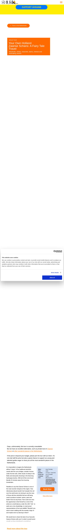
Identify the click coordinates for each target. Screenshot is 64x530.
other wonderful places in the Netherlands (28, 451)
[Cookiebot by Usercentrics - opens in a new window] (55, 251)
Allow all (52, 277)
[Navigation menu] (61, 2)
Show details (55, 272)
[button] (47, 489)
